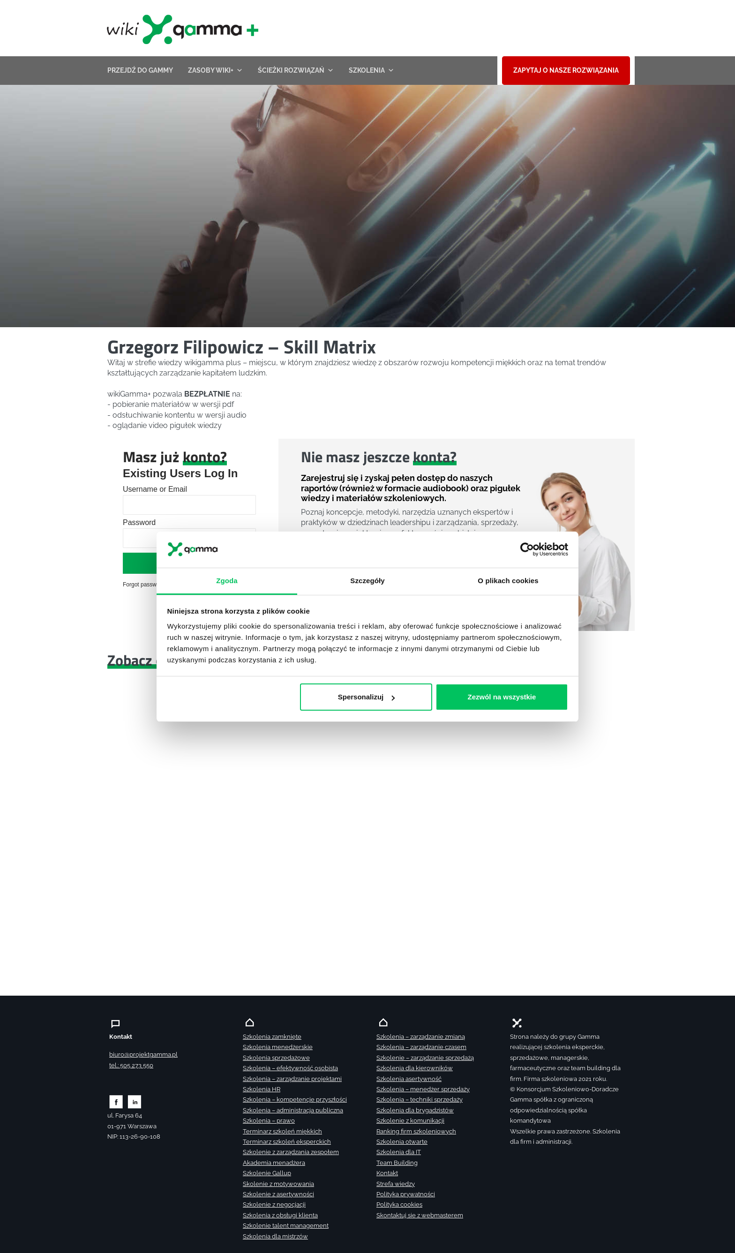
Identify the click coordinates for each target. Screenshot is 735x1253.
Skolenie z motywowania (278, 1183)
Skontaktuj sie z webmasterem (419, 1215)
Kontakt (387, 1173)
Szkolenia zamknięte (272, 1036)
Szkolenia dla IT (398, 1151)
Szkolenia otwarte (402, 1141)
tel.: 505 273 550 (131, 1065)
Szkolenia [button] (371, 70)
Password (139, 522)
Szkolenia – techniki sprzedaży (419, 1099)
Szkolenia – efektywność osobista (290, 1068)
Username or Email (155, 489)
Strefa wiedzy (395, 1183)
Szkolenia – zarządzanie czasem (421, 1046)
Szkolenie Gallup (267, 1173)
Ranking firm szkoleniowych (416, 1131)
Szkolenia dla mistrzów (275, 1236)
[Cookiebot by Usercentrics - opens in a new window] (527, 549)
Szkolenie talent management (286, 1225)
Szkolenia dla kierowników (414, 1068)
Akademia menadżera (274, 1162)
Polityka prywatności (405, 1194)
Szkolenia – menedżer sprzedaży (423, 1089)
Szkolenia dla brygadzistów (415, 1110)
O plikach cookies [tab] (508, 580)
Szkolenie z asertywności (278, 1194)
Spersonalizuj (366, 697)
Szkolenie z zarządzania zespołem (291, 1151)
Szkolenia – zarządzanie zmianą (420, 1036)
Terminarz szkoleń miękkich (282, 1131)
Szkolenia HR (261, 1089)
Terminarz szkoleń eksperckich (287, 1141)
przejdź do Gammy (140, 70)
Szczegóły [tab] (367, 580)
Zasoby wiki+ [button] (215, 70)
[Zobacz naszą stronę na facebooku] (116, 1101)
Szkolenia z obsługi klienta (280, 1215)
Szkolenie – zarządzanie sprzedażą (425, 1057)
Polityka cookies (399, 1204)
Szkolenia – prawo (269, 1120)
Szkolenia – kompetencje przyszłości (295, 1099)
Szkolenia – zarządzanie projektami (292, 1078)
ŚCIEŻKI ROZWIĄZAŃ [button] (296, 70)
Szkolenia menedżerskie (278, 1046)
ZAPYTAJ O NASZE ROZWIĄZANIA (566, 70)
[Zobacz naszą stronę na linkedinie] (134, 1101)
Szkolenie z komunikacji (410, 1120)
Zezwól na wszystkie (501, 697)
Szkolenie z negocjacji (274, 1204)
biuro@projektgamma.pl (143, 1054)
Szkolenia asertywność (409, 1078)
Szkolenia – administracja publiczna (293, 1110)
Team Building (397, 1162)
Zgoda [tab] (227, 580)
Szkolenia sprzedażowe (276, 1057)
